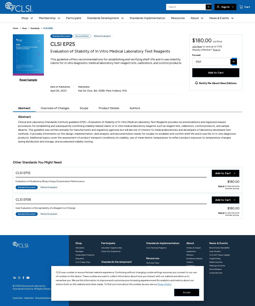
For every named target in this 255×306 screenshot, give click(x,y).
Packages (79, 251)
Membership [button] (47, 18)
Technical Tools (152, 263)
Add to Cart (216, 72)
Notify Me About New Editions (218, 83)
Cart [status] (247, 6)
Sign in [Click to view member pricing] (221, 186)
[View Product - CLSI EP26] (111, 200)
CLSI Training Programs (156, 248)
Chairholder (84, 87)
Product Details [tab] (109, 108)
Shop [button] (24, 18)
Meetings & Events (217, 266)
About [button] (195, 18)
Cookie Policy (29, 298)
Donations (190, 266)
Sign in (216, 50)
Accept (187, 292)
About (190, 243)
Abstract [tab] (24, 108)
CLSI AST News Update (219, 255)
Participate (73, 18)
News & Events (218, 243)
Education (79, 258)
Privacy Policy (164, 284)
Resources (178, 18)
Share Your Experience (111, 251)
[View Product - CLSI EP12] (111, 173)
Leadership (191, 251)
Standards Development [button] (103, 18)
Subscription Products (84, 255)
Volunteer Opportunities (111, 248)
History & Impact (193, 248)
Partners (189, 255)
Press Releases (215, 269)
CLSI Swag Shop (82, 262)
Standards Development (116, 261)
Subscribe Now (215, 273)
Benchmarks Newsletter (219, 248)
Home (15, 28)
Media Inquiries (215, 262)
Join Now (197, 46)
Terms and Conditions (43, 298)
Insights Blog (214, 258)
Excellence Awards (194, 258)
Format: (196, 55)
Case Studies (215, 251)
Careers (189, 262)
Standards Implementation (147, 18)
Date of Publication (60, 87)
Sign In (225, 6)
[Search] (209, 7)
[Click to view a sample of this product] (28, 57)
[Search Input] (189, 7)
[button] (31, 18)
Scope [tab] (84, 108)
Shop (24, 28)
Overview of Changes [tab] (55, 108)
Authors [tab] (135, 108)
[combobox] (214, 62)
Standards (35, 28)
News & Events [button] (219, 18)
